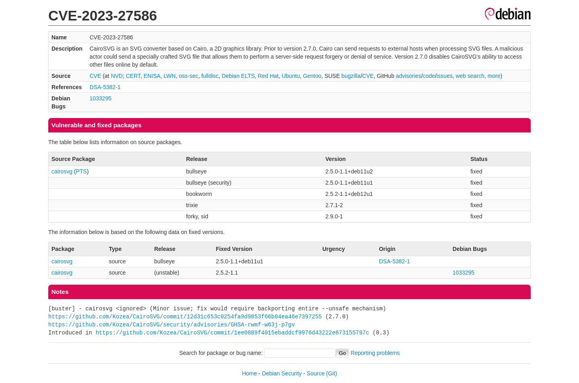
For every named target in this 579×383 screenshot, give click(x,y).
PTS (81, 171)
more (494, 76)
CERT (133, 76)
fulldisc (210, 76)
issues (445, 76)
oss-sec (188, 76)
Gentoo (312, 76)
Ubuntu (290, 76)
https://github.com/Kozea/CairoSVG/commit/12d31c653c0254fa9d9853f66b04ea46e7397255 (185, 316)
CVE (95, 76)
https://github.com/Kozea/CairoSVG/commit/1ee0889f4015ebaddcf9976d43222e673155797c (232, 332)
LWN (170, 76)
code (429, 76)
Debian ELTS (238, 76)
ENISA (152, 76)
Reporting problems (375, 353)
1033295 (101, 98)
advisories (408, 76)
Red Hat (268, 76)
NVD (117, 76)
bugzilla (350, 76)
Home (249, 373)
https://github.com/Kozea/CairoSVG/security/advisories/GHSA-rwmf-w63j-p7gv (171, 324)
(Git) (331, 373)
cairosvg (61, 171)
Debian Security (282, 373)
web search (470, 76)
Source (315, 373)
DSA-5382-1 (105, 87)
